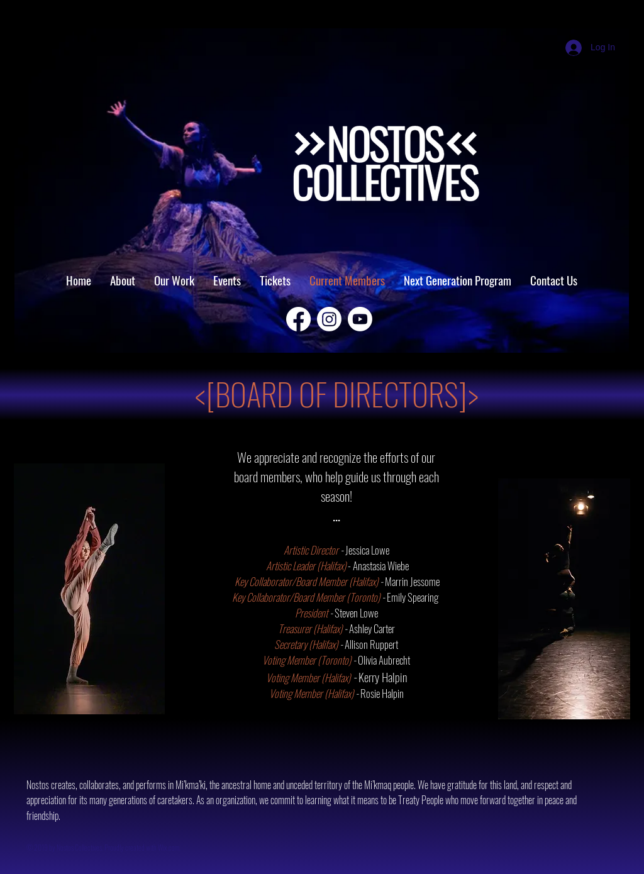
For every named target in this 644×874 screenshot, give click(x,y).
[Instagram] (329, 319)
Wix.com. (170, 847)
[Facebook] (298, 319)
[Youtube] (360, 319)
